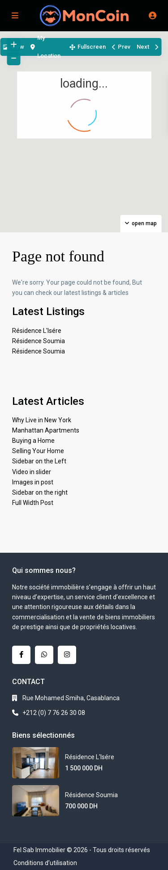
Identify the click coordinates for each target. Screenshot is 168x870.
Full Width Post (32, 502)
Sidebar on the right (40, 492)
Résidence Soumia (38, 341)
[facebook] (21, 655)
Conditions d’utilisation (45, 862)
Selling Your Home (38, 450)
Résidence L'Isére (36, 330)
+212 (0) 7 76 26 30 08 (53, 712)
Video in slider (31, 471)
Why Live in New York (41, 420)
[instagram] (67, 655)
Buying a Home (33, 440)
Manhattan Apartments (45, 430)
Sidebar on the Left (39, 461)
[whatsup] (44, 655)
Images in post (32, 482)
